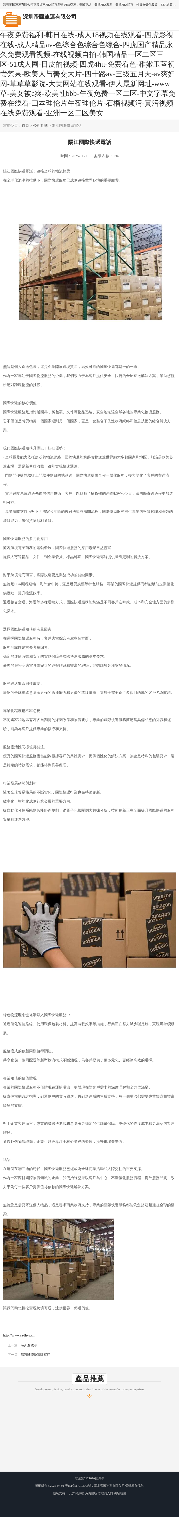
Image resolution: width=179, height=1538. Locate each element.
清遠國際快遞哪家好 (35, 1354)
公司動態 (40, 125)
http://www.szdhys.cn (18, 1335)
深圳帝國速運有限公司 (109, 1485)
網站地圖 (120, 1493)
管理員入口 (105, 1493)
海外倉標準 (29, 1345)
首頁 (25, 125)
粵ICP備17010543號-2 (79, 1485)
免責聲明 (91, 1493)
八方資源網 (76, 1493)
